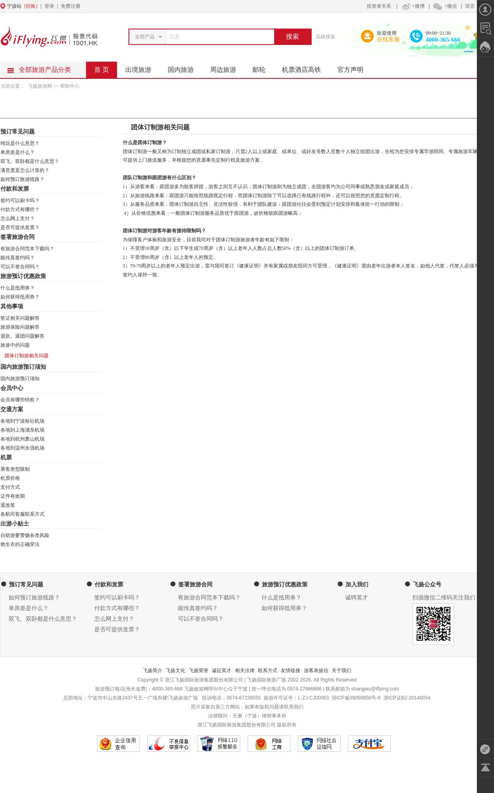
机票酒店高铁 (305, 67)
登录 (49, 6)
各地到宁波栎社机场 (22, 421)
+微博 (412, 6)
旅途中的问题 (15, 345)
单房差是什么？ (17, 152)
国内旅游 (185, 67)
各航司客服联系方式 (22, 514)
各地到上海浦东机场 (22, 430)
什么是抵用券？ (17, 288)
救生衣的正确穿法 (20, 544)
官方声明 (354, 67)
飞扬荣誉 (198, 670)
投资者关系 (379, 6)
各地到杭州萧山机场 (22, 439)
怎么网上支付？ (17, 218)
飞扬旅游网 (40, 86)
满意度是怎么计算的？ (24, 170)
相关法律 (245, 670)
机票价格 (10, 478)
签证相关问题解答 (20, 318)
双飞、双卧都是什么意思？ (29, 161)
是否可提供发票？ (20, 227)
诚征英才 (221, 670)
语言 (470, 6)
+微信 (444, 6)
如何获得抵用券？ (20, 297)
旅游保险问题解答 (20, 327)
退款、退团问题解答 (22, 336)
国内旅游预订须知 (20, 378)
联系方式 (267, 670)
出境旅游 (142, 67)
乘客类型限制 (15, 469)
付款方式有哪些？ (20, 209)
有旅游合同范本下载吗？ (27, 249)
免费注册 (70, 6)
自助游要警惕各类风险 (24, 535)
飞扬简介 (152, 670)
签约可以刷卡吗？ (20, 200)
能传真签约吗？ (17, 258)
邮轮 (263, 67)
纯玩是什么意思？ (20, 143)
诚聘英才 (356, 598)
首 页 (101, 69)
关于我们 (341, 670)
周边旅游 (227, 67)
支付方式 (10, 487)
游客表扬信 (316, 670)
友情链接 (290, 670)
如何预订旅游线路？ (22, 179)
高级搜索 (325, 37)
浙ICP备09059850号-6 (356, 698)
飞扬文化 (175, 670)
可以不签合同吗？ (20, 267)
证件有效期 (12, 496)
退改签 (7, 505)
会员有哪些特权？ (20, 400)
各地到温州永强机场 (22, 448)
